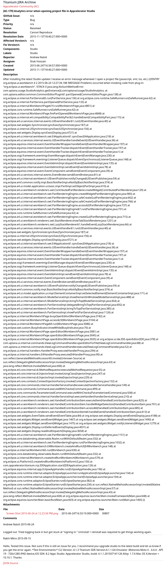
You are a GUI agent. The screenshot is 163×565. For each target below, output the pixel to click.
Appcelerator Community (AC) (21, 6)
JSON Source (10, 563)
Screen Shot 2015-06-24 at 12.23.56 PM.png (32, 513)
